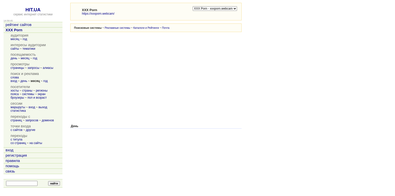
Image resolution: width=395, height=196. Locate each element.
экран (41, 94)
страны (27, 90)
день (14, 58)
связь (10, 171)
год (25, 39)
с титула (16, 139)
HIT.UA (33, 9)
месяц (15, 39)
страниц (16, 120)
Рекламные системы (117, 27)
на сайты (35, 143)
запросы (33, 68)
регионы (41, 90)
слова (15, 77)
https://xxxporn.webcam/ (98, 13)
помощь (12, 166)
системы (28, 94)
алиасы (48, 68)
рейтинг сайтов (18, 25)
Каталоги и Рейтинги (146, 27)
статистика (18, 111)
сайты (15, 48)
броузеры (17, 97)
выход (43, 107)
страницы (17, 68)
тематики (28, 48)
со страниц (18, 143)
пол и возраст (37, 97)
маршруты (18, 107)
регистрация (16, 155)
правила (13, 161)
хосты (15, 90)
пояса (15, 94)
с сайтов (16, 130)
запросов (31, 120)
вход (14, 81)
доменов (48, 120)
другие (30, 130)
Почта (166, 27)
